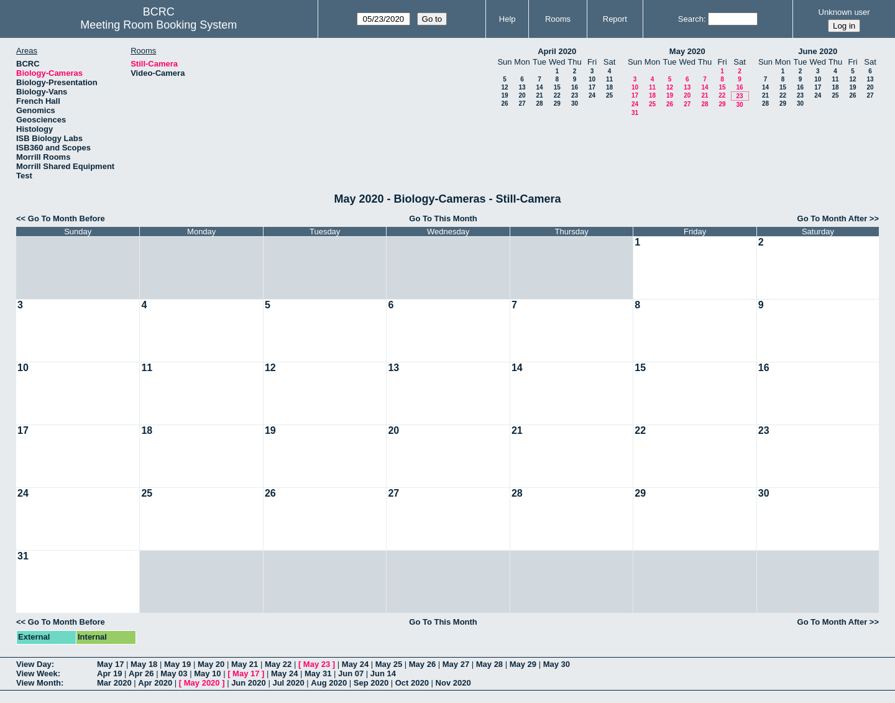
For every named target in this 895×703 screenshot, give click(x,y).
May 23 (316, 664)
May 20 (211, 664)
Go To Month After (832, 218)
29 (557, 103)
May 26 (422, 664)
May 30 (556, 664)
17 (592, 87)
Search (691, 19)
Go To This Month (443, 218)
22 (557, 95)
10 (592, 79)
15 (557, 87)
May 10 (207, 673)
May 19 (177, 664)
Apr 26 (141, 673)
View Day (34, 664)
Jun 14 (383, 673)
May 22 (278, 664)
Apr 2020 (155, 682)
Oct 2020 (412, 682)
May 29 (523, 664)
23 (574, 95)
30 (574, 103)
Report (615, 19)
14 (539, 87)
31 (634, 112)
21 (539, 95)
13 (521, 87)
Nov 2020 (453, 682)
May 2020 (687, 51)
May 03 (173, 673)
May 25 (388, 664)
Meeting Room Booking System (158, 25)
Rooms (558, 19)
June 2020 (817, 51)
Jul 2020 (288, 682)
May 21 (244, 664)
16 (574, 87)
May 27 (456, 664)
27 (521, 103)
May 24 (355, 664)
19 (504, 95)
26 (504, 103)
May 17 (110, 664)
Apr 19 (109, 673)
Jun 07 (351, 673)
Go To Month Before (66, 218)
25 (609, 95)
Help (507, 19)
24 (592, 95)
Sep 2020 (371, 682)
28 (539, 103)
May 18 (144, 664)
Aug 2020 (329, 682)
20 (521, 95)
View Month (38, 682)
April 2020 (557, 51)
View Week (37, 673)
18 (609, 87)
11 (609, 79)
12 (504, 87)
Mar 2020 (114, 682)
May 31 (318, 673)
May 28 (489, 664)
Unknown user (844, 12)
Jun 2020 (248, 682)
